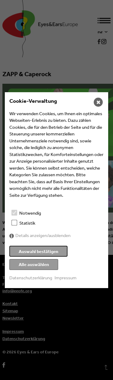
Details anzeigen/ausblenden (43, 235)
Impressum (66, 278)
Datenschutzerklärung (30, 278)
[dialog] (56, 190)
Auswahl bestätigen (38, 251)
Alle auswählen (34, 264)
